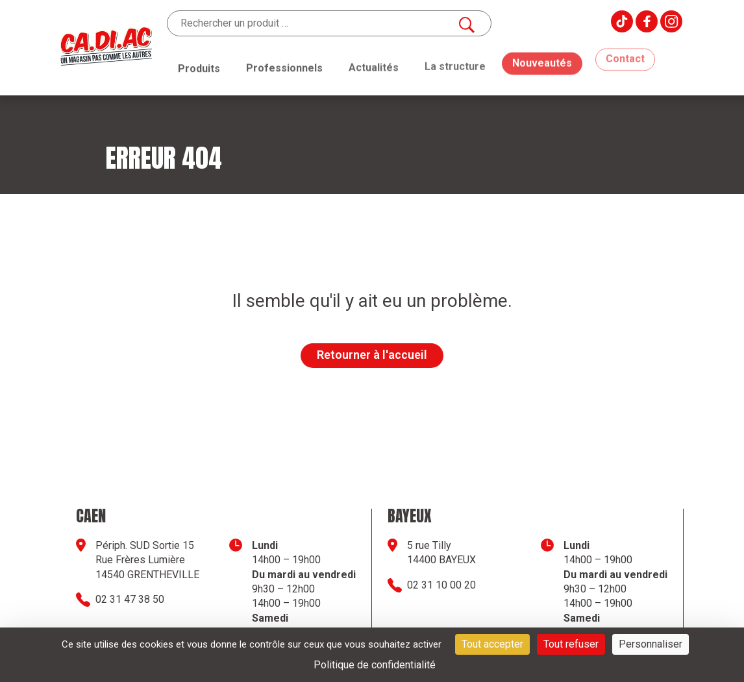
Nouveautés (542, 52)
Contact (625, 49)
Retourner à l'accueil (372, 354)
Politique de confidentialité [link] (375, 665)
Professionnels (284, 66)
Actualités (374, 64)
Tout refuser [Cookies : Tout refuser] (571, 644)
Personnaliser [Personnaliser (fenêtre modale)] (650, 644)
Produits (199, 68)
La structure (455, 61)
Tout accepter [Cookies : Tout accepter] (492, 644)
